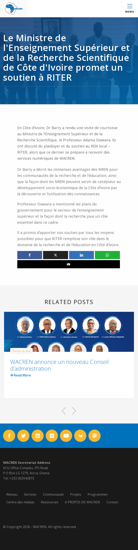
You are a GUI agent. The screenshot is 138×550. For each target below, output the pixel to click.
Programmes (98, 494)
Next (74, 411)
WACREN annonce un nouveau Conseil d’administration (59, 371)
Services (30, 494)
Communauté (53, 494)
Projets (75, 494)
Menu (129, 8)
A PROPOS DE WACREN (82, 502)
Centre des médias (20, 502)
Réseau (11, 494)
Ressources (49, 502)
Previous (64, 411)
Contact (112, 502)
